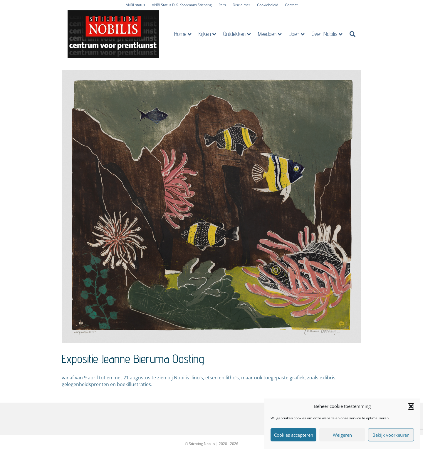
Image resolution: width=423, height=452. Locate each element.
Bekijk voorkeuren (390, 435)
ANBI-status (135, 4)
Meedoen (273, 35)
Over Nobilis (330, 35)
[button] (411, 406)
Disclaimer (241, 4)
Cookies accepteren (293, 435)
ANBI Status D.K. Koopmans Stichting (182, 4)
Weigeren (342, 435)
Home (186, 35)
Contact (291, 4)
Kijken (210, 35)
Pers (222, 4)
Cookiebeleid (267, 4)
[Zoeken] (356, 35)
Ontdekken (240, 35)
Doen (300, 35)
